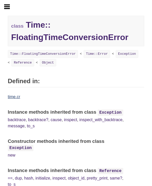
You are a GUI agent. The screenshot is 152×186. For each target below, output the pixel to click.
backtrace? (38, 120)
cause (56, 120)
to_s (31, 126)
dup (18, 178)
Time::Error (97, 54)
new (11, 155)
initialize (42, 178)
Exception (127, 54)
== (10, 178)
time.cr (14, 97)
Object (48, 63)
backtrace (17, 120)
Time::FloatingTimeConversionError (43, 54)
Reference (23, 63)
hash (28, 178)
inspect (70, 120)
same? (116, 178)
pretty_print (97, 178)
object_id (76, 178)
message (16, 126)
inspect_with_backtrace (100, 120)
